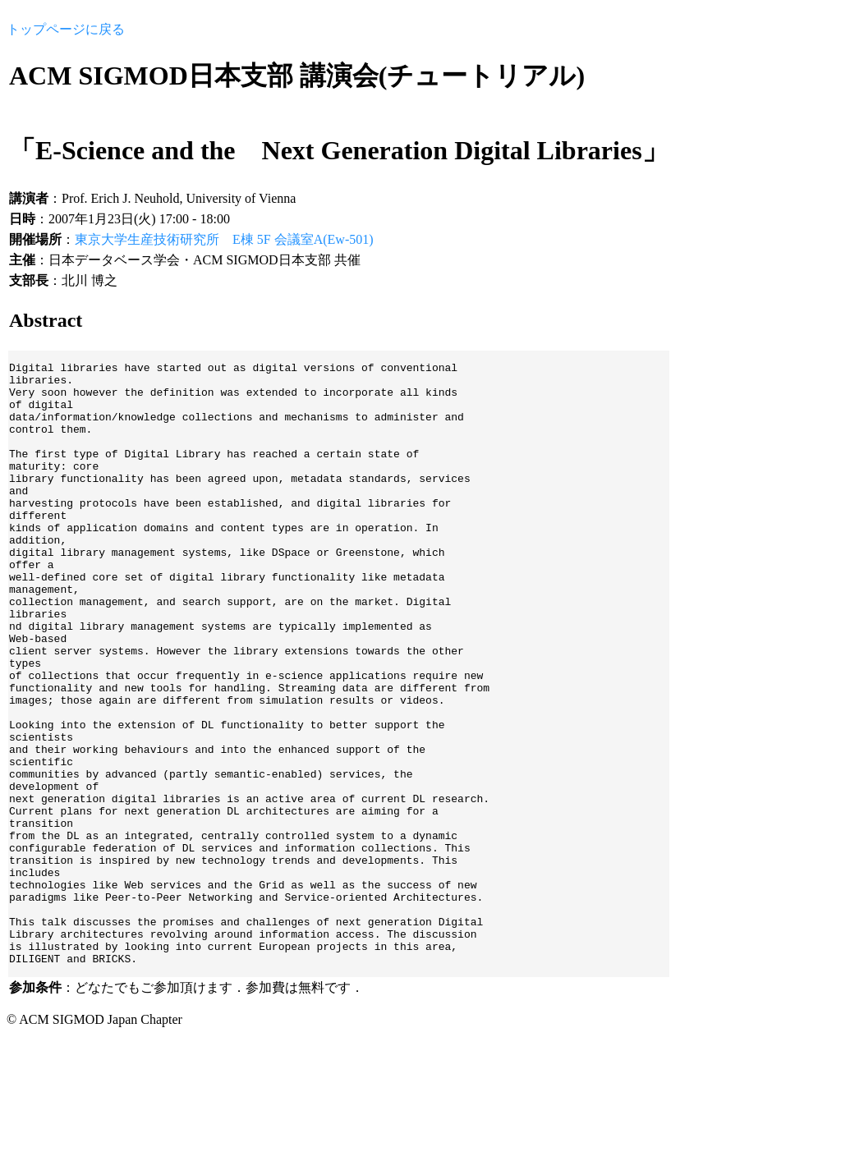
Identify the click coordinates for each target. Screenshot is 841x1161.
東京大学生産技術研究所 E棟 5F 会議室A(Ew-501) (224, 239)
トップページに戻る (66, 29)
